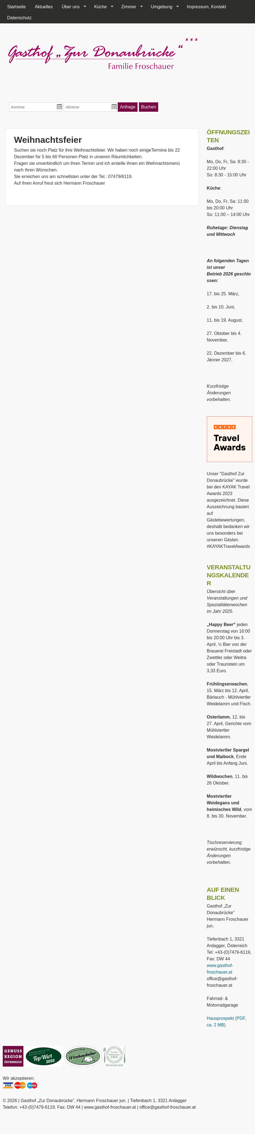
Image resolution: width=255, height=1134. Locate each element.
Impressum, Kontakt (206, 6)
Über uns (71, 6)
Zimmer (130, 6)
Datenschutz (19, 17)
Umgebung (162, 6)
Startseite (16, 6)
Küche (101, 6)
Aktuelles (44, 6)
